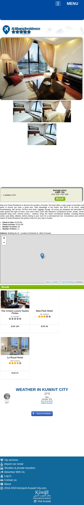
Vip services (11, 460)
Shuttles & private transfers (19, 468)
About (7, 484)
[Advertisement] (42, 166)
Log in (7, 476)
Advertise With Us (14, 472)
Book (60, 198)
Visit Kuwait (44, 501)
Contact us (10, 480)
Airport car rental (13, 464)
